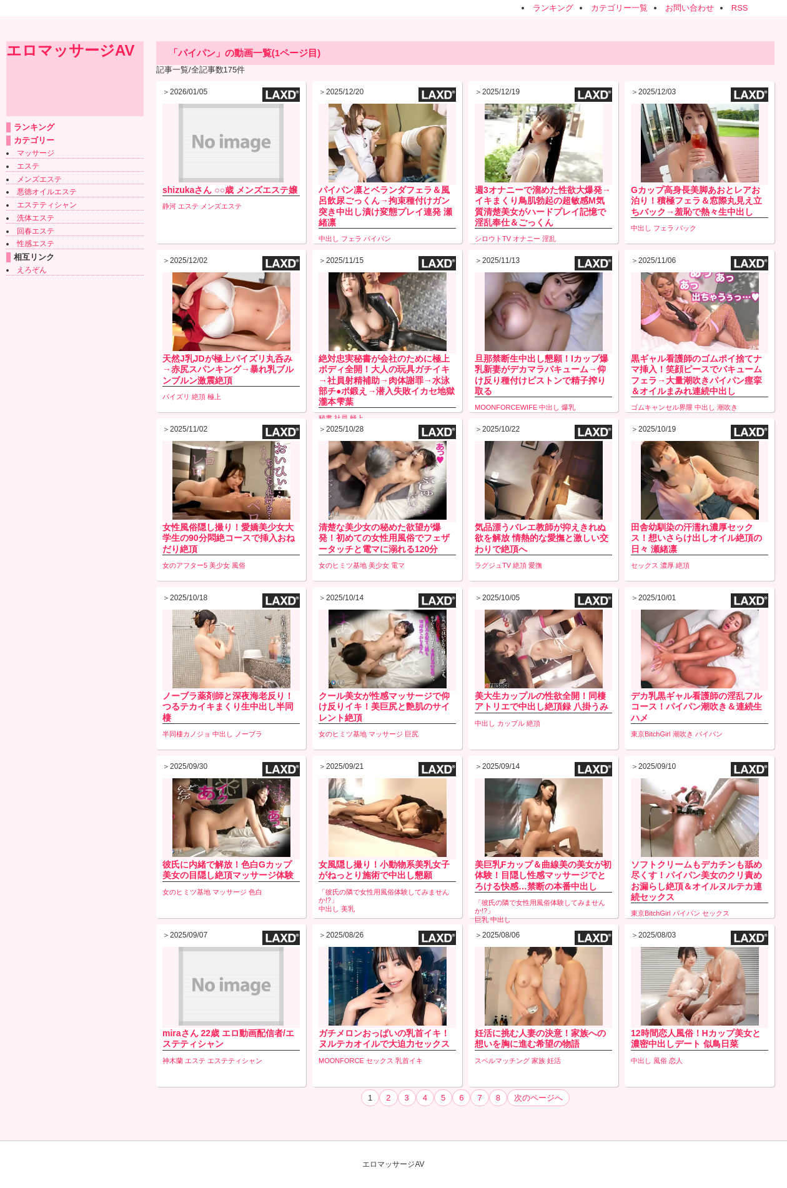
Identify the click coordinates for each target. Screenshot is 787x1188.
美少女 (219, 565)
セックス (644, 565)
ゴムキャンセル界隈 (662, 407)
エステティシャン (47, 204)
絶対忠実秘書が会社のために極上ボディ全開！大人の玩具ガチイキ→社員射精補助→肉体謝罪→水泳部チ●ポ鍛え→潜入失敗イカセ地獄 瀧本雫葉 (387, 380)
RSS (739, 7)
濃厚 (667, 565)
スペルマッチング (502, 1060)
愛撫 (535, 565)
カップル (511, 723)
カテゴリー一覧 (619, 7)
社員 (341, 418)
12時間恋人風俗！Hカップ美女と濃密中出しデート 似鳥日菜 (696, 1038)
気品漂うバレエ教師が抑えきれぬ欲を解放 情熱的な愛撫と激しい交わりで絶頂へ (541, 537)
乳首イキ (409, 1060)
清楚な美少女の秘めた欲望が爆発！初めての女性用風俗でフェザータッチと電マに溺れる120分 (384, 537)
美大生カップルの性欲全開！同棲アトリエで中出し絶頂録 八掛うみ (541, 701)
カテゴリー (34, 140)
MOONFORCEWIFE (506, 407)
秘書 (325, 418)
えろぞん (32, 269)
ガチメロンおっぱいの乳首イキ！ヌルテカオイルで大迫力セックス (384, 1038)
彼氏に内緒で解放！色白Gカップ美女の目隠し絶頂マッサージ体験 (228, 869)
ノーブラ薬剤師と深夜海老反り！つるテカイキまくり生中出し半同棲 (228, 706)
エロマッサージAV (70, 50)
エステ (28, 166)
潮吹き (727, 407)
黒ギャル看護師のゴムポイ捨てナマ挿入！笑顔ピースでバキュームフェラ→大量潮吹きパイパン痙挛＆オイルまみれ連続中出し (696, 375)
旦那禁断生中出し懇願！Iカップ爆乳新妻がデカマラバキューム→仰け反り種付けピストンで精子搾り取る (541, 375)
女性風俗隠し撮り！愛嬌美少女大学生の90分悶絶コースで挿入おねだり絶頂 (228, 537)
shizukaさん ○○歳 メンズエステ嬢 (229, 190)
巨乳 (481, 919)
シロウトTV (493, 238)
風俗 (238, 565)
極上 (214, 396)
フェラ (351, 238)
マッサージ (35, 153)
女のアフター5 (184, 565)
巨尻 (411, 734)
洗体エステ (35, 218)
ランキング (553, 7)
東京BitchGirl (651, 734)
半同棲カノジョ (186, 734)
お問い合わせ (689, 7)
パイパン (377, 238)
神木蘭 (172, 1060)
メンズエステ (39, 179)
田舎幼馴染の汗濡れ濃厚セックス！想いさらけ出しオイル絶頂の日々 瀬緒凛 (696, 537)
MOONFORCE (341, 1060)
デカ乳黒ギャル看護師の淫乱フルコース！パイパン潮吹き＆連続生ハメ (696, 706)
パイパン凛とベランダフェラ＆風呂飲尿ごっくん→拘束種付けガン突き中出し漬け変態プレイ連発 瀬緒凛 (385, 206)
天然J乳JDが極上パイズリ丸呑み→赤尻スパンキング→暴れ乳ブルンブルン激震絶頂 (228, 369)
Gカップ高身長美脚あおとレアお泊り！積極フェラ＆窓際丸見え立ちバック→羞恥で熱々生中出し (696, 200)
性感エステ (35, 243)
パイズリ (176, 396)
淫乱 (549, 238)
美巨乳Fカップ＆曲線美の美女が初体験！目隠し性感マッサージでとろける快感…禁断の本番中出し (543, 875)
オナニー (526, 238)
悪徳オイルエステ (47, 191)
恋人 (676, 1060)
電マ (398, 565)
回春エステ (35, 231)
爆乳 (568, 407)
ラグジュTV (493, 565)
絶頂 (198, 396)
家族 (538, 1060)
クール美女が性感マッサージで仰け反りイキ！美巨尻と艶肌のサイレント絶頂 (384, 706)
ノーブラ (248, 734)
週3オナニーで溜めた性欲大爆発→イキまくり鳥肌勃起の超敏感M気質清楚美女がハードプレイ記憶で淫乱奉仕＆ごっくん (543, 206)
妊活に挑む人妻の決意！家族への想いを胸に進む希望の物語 (540, 1038)
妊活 (554, 1060)
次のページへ (538, 1097)
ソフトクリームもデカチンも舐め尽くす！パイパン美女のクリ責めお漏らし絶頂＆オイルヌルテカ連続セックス (696, 880)
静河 (169, 206)
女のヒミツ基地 (343, 565)
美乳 (348, 909)
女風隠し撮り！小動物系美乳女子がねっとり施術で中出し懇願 (384, 869)
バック (686, 228)
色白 (255, 892)
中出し (329, 238)
